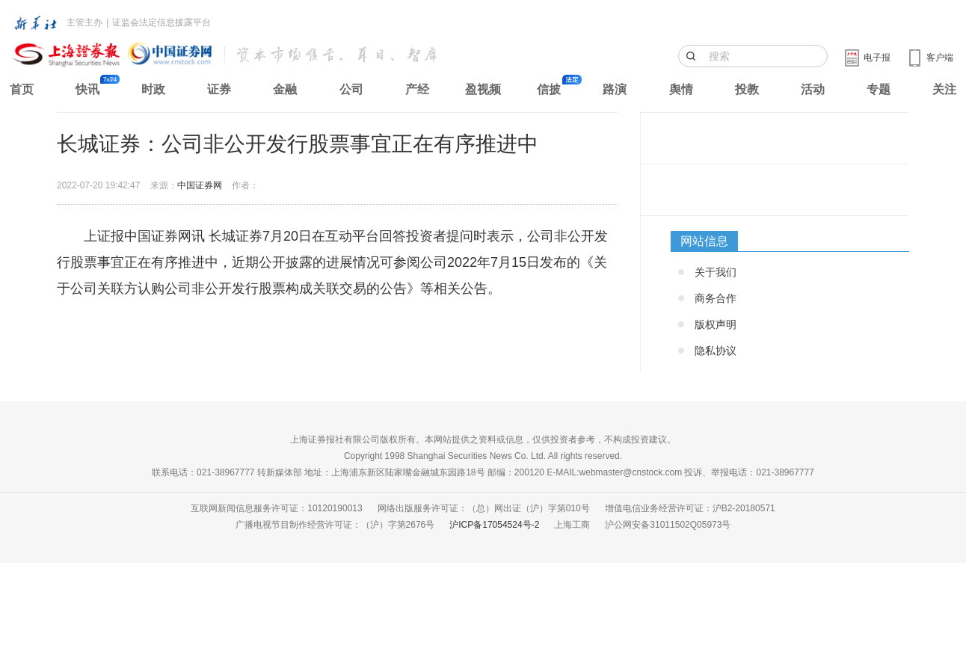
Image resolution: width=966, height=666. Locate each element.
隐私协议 (715, 351)
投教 (747, 89)
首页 (22, 89)
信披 (549, 89)
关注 (944, 89)
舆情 (681, 89)
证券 (219, 89)
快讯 (87, 89)
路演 (615, 89)
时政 (153, 89)
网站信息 (704, 241)
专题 (878, 89)
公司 (351, 89)
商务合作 (715, 298)
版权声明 (715, 324)
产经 (417, 89)
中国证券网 (199, 185)
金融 (285, 89)
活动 (813, 89)
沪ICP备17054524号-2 (494, 524)
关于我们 (715, 272)
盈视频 (483, 89)
